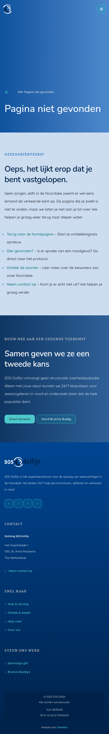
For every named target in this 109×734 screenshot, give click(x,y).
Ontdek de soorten (23, 267)
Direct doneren (19, 419)
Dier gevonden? (20, 251)
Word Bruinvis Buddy (56, 419)
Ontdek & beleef (19, 612)
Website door (54, 727)
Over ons (14, 630)
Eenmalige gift (18, 663)
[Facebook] (9, 503)
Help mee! (15, 621)
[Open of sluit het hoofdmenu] (101, 9)
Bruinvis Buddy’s (19, 672)
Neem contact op (21, 284)
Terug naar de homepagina (30, 234)
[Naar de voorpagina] (7, 9)
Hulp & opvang (18, 604)
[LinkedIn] (37, 503)
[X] (27, 503)
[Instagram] (18, 503)
